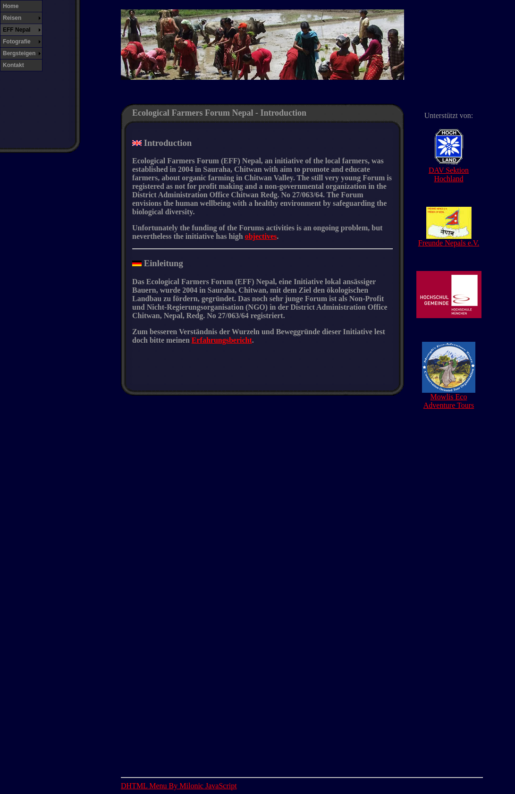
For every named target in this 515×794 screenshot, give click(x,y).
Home (10, 6)
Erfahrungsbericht (222, 340)
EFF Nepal (17, 29)
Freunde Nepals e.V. (448, 239)
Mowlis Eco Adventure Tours (448, 397)
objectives (261, 236)
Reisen (12, 18)
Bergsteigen (19, 53)
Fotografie (17, 41)
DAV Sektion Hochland (449, 171)
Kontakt (13, 65)
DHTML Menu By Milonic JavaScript (179, 786)
